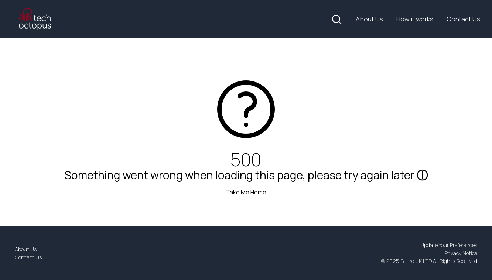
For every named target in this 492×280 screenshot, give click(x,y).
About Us (369, 18)
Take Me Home (246, 192)
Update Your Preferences (448, 245)
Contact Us (463, 18)
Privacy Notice (461, 253)
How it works (414, 18)
